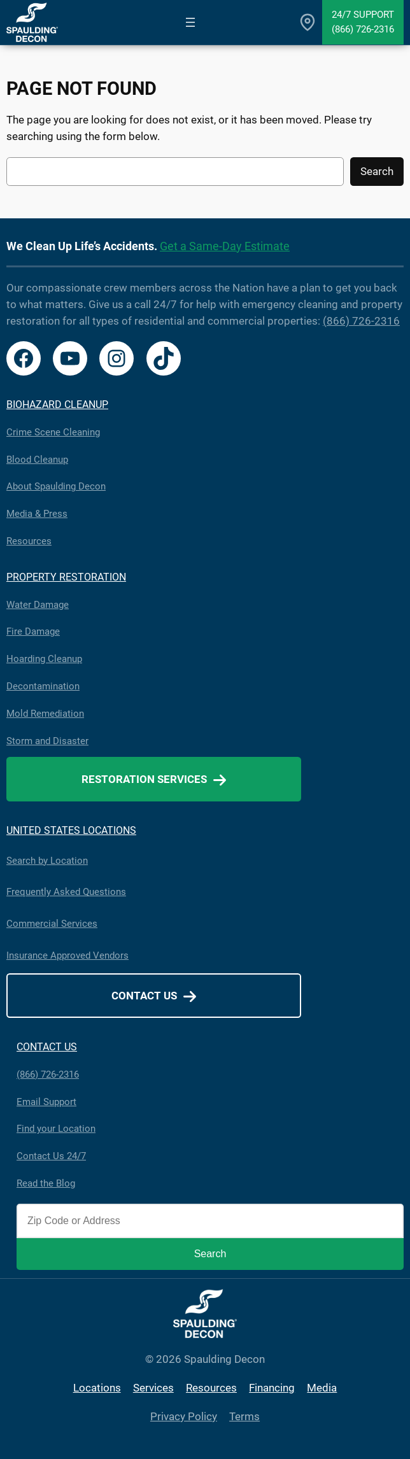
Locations (97, 1387)
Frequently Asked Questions (66, 892)
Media (322, 1387)
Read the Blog (46, 1183)
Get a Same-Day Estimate (225, 246)
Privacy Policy (183, 1416)
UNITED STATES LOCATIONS (71, 830)
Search (376, 171)
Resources (29, 541)
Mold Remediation (45, 713)
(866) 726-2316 (361, 320)
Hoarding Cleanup (44, 659)
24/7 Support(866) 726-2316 (363, 22)
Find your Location (56, 1128)
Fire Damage (33, 631)
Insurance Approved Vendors (67, 955)
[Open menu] (190, 22)
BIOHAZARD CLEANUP (57, 404)
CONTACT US (47, 1047)
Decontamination (43, 686)
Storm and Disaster (47, 741)
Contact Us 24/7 (51, 1156)
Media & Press (36, 513)
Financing (272, 1387)
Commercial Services (51, 923)
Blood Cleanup (37, 459)
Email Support (46, 1102)
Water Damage (37, 604)
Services (153, 1387)
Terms (244, 1416)
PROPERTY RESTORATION (66, 577)
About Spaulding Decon (56, 486)
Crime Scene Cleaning (53, 432)
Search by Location (47, 860)
